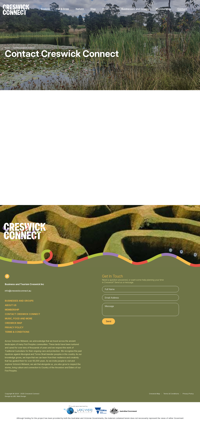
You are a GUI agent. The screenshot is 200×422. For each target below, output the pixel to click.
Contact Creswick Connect (23, 48)
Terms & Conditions (17, 331)
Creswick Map (13, 323)
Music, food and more (18, 318)
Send (108, 321)
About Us (10, 305)
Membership (12, 309)
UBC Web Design (19, 396)
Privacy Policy (14, 327)
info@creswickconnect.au (18, 290)
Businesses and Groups (19, 300)
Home (7, 48)
